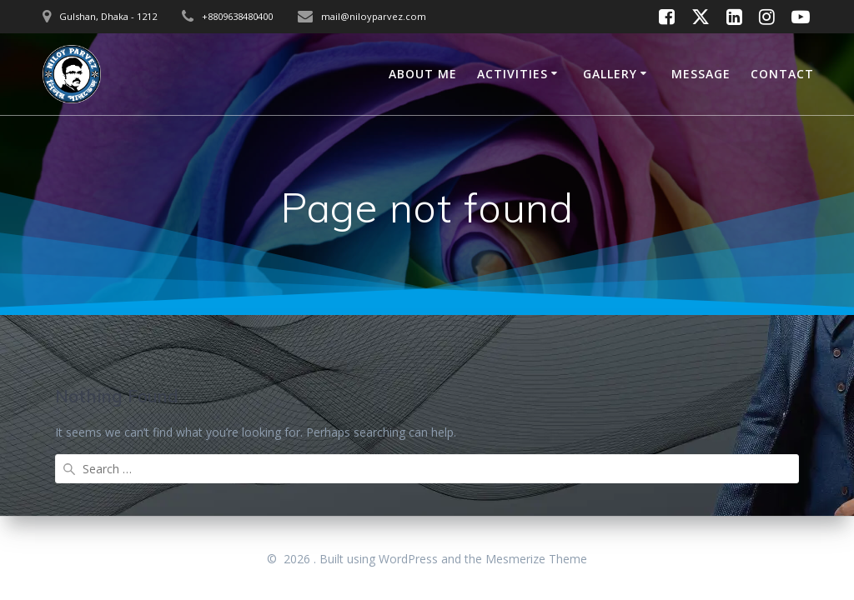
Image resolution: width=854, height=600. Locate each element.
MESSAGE (701, 74)
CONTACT (782, 74)
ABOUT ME (423, 74)
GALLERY (610, 74)
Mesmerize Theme (536, 559)
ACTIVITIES (512, 74)
